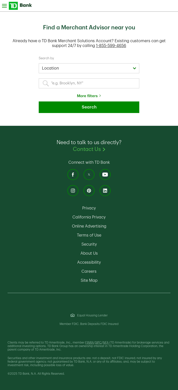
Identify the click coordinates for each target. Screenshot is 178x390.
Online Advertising (110, 226)
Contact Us (117, 149)
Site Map (110, 280)
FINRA (89, 342)
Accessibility (110, 262)
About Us (110, 253)
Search (89, 107)
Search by (46, 58)
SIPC (98, 342)
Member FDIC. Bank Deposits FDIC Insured (89, 323)
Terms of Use (110, 235)
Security (110, 244)
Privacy (110, 208)
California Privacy (110, 217)
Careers (110, 271)
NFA (106, 342)
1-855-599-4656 (111, 46)
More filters (87, 96)
